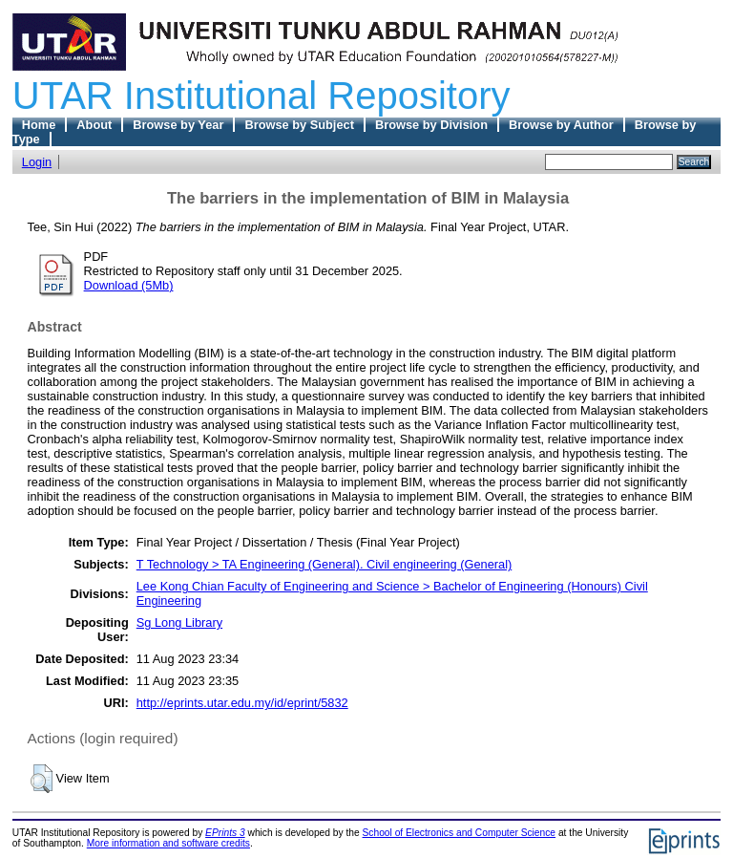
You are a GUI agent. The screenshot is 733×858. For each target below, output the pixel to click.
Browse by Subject (299, 125)
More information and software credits (168, 843)
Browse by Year (178, 125)
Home (39, 125)
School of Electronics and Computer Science (459, 832)
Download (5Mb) (129, 285)
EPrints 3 (225, 832)
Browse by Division (431, 125)
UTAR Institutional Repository (261, 96)
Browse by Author (561, 125)
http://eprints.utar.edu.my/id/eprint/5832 (242, 703)
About (94, 125)
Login (37, 162)
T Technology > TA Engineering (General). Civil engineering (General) (324, 564)
